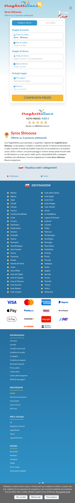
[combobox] (38, 37)
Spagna (47, 271)
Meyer (12, 434)
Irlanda (13, 260)
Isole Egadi (49, 196)
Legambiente (14, 430)
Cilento (13, 207)
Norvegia (48, 242)
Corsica (13, 211)
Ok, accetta (21, 497)
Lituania (47, 225)
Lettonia (47, 221)
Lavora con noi (15, 405)
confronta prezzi (37, 97)
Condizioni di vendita (17, 352)
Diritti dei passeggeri (17, 379)
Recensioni (14, 452)
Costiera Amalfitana (18, 214)
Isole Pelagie (49, 204)
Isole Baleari (15, 288)
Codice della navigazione (18, 376)
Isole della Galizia (51, 193)
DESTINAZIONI (41, 185)
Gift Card (13, 409)
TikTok (12, 463)
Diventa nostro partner (18, 397)
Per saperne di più (63, 492)
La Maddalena (50, 214)
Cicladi (13, 204)
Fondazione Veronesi (17, 426)
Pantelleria (48, 249)
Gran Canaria (15, 249)
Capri (12, 200)
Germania (14, 242)
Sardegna (48, 264)
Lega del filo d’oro (16, 438)
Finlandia (14, 235)
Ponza (47, 257)
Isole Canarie (15, 292)
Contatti (13, 345)
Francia (13, 239)
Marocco (48, 232)
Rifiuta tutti (36, 497)
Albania (13, 193)
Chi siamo (13, 341)
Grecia (13, 253)
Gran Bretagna (16, 246)
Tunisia (47, 285)
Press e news (15, 467)
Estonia (13, 232)
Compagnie (14, 356)
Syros (46, 176)
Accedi (12, 393)
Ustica (47, 288)
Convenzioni (14, 401)
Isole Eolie (48, 200)
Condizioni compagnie (18, 360)
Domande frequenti (17, 364)
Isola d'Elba (15, 271)
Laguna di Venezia (51, 218)
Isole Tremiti (49, 207)
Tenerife (47, 281)
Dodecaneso (15, 228)
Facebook (13, 455)
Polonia (47, 253)
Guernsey (14, 257)
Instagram (13, 459)
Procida (47, 260)
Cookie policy (15, 372)
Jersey (47, 211)
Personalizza (51, 497)
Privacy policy (15, 368)
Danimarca (14, 225)
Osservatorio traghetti (18, 471)
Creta (12, 218)
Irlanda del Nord (17, 264)
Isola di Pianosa (17, 281)
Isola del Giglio (16, 274)
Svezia (47, 278)
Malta (46, 228)
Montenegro (49, 235)
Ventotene (48, 292)
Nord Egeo (49, 239)
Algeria (13, 196)
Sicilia (46, 267)
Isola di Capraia (16, 278)
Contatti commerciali (17, 349)
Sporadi (47, 274)
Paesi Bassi (49, 246)
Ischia (12, 267)
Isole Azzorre (15, 285)
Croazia (13, 221)
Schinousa (14, 176)
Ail (11, 422)
